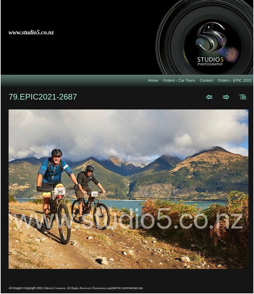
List (242, 97)
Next (226, 97)
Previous (209, 97)
